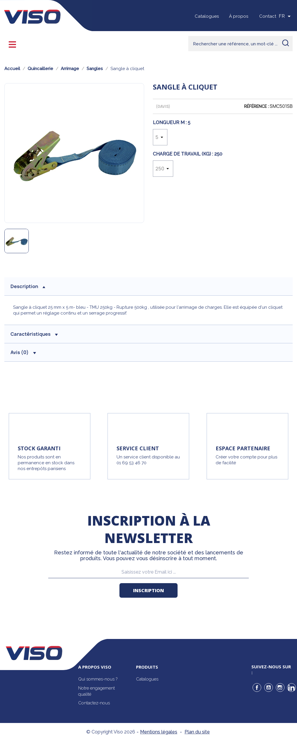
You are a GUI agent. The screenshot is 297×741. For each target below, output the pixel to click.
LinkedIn (291, 687)
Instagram (280, 687)
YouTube (268, 687)
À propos (238, 16)
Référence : (256, 106)
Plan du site (197, 732)
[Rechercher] (240, 43)
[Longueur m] (160, 137)
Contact (267, 16)
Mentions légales (158, 732)
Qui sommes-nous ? (97, 679)
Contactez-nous (94, 703)
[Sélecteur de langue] (286, 16)
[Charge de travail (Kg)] (163, 168)
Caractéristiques (34, 334)
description (27, 286)
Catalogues (207, 16)
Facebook (257, 687)
